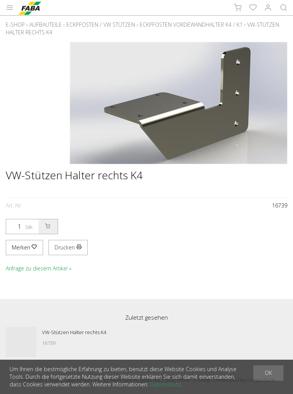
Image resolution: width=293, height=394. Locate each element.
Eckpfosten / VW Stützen (100, 24)
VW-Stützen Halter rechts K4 (74, 332)
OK (268, 372)
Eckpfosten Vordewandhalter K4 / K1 (191, 24)
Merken (24, 247)
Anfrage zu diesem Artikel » (38, 268)
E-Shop (15, 24)
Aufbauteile (45, 24)
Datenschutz (165, 384)
